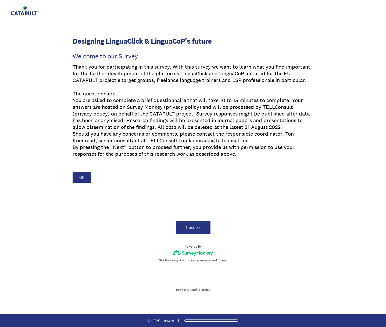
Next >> (193, 227)
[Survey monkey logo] (193, 252)
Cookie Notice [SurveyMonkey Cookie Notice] (200, 290)
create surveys (200, 260)
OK (81, 177)
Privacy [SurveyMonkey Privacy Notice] (181, 290)
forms (222, 260)
